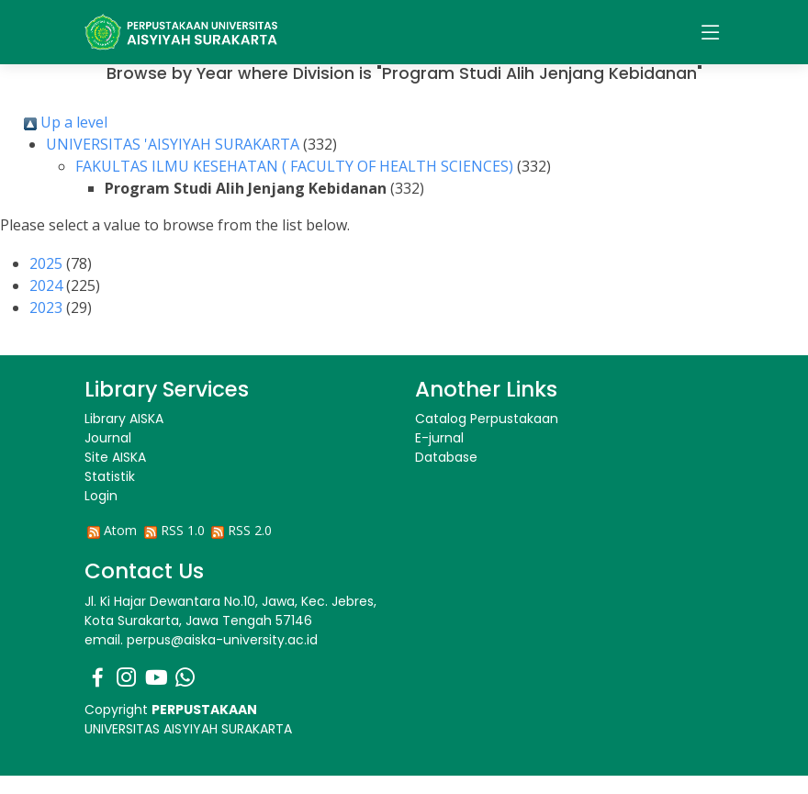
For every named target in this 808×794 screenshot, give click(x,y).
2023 (45, 307)
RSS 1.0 (183, 530)
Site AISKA (115, 457)
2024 (45, 285)
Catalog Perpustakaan (486, 418)
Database (446, 457)
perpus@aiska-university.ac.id (222, 640)
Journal (107, 438)
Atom (120, 530)
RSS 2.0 (250, 530)
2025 (45, 263)
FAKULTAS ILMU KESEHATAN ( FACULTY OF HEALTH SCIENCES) (294, 166)
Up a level (65, 122)
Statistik (109, 476)
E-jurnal (439, 438)
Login (101, 495)
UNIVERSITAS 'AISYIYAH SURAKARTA (172, 144)
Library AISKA (123, 418)
